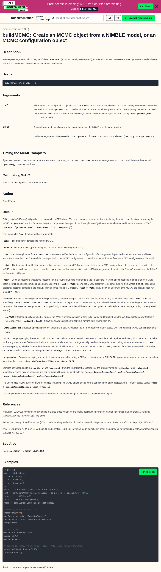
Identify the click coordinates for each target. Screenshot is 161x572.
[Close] (156, 6)
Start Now (145, 6)
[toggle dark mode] (109, 18)
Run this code (148, 472)
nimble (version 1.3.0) (16, 29)
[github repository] (117, 18)
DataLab (48, 567)
